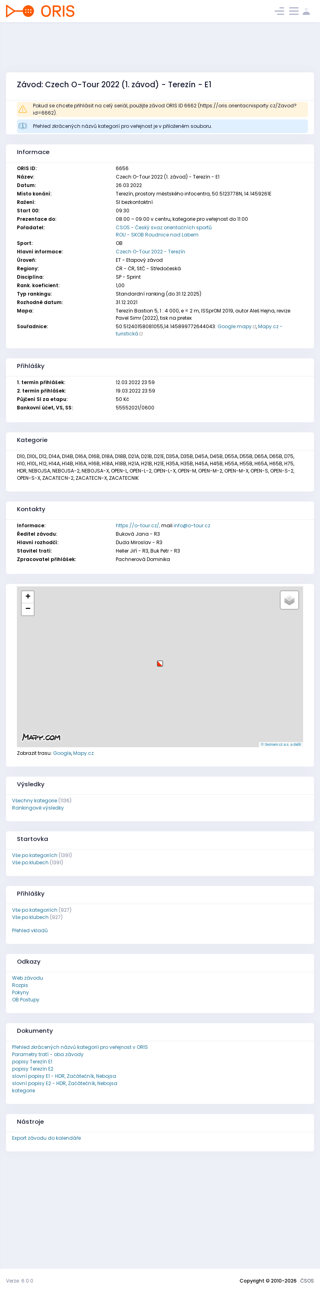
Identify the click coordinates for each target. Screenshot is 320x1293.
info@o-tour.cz (192, 525)
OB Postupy (25, 999)
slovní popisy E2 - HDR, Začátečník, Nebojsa (64, 1083)
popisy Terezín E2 (32, 1068)
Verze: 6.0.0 (19, 1280)
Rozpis (20, 985)
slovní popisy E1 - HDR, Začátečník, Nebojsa (64, 1076)
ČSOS (307, 1280)
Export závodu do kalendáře (46, 1138)
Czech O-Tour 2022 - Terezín (150, 251)
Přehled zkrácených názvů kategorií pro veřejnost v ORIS (80, 1047)
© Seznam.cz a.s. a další (281, 744)
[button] (160, 660)
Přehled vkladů (30, 930)
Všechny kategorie (34, 800)
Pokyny (20, 992)
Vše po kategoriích (34, 855)
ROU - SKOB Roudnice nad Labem (157, 234)
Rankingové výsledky (38, 807)
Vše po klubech (30, 862)
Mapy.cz (83, 753)
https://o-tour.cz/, (138, 525)
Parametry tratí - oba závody (48, 1054)
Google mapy (234, 326)
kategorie (23, 1090)
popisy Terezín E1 (32, 1061)
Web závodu (27, 977)
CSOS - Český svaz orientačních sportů (164, 227)
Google (62, 753)
